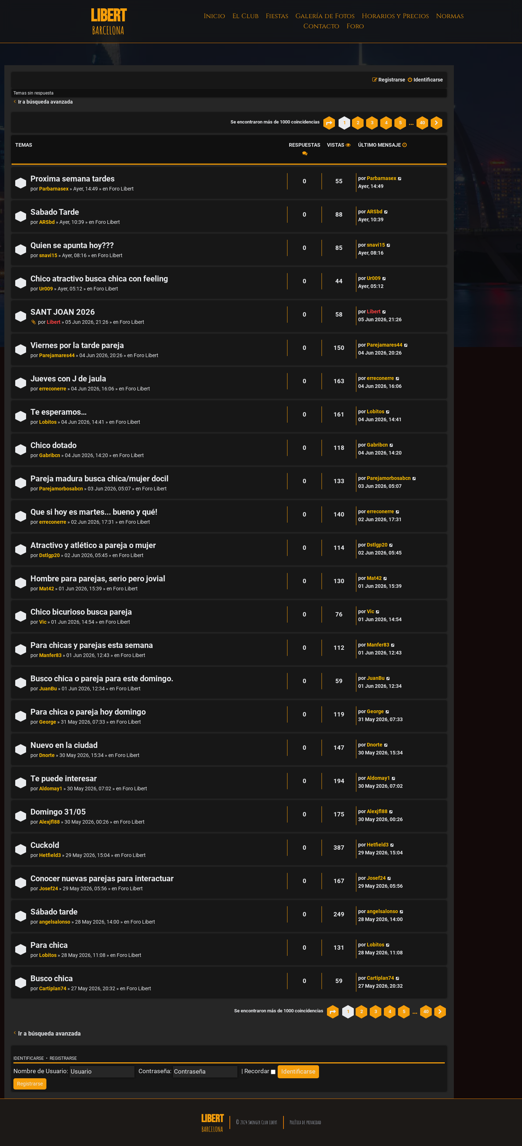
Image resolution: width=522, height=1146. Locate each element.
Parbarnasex (54, 189)
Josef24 (48, 889)
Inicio (214, 16)
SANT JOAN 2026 (62, 312)
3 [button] (372, 122)
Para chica (49, 945)
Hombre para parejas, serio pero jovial (97, 578)
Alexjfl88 (49, 822)
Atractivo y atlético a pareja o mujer (93, 545)
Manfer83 (50, 655)
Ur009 (46, 289)
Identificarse (28, 1058)
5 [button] (400, 122)
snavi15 (48, 255)
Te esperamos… (58, 412)
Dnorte (47, 755)
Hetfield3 (50, 855)
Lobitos (48, 422)
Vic (42, 622)
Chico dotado (53, 445)
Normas (450, 16)
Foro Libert (121, 189)
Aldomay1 (50, 789)
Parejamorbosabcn (61, 489)
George (47, 722)
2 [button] (358, 122)
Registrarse (63, 1058)
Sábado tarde (54, 911)
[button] (329, 123)
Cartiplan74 (52, 989)
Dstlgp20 (49, 555)
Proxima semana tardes (72, 178)
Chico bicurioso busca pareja (81, 611)
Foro (355, 26)
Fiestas (277, 16)
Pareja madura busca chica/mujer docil (99, 478)
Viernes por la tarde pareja (77, 345)
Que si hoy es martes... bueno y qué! (93, 511)
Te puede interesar (63, 778)
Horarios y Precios (395, 16)
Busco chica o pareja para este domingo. (101, 678)
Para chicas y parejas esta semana (91, 645)
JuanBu (48, 689)
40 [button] (422, 122)
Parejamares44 (57, 355)
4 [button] (386, 122)
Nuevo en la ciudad (64, 745)
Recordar (260, 1071)
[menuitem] (425, 80)
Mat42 (46, 589)
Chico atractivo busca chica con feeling (99, 278)
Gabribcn (49, 455)
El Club (245, 16)
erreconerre (52, 389)
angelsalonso (54, 922)
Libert (54, 322)
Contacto (321, 26)
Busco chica (51, 978)
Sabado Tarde (54, 212)
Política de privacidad (305, 1122)
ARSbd (47, 222)
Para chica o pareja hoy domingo (88, 711)
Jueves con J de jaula (68, 378)
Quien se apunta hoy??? (72, 245)
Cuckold (44, 845)
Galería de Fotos (325, 16)
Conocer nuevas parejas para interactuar (102, 878)
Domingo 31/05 (58, 811)
